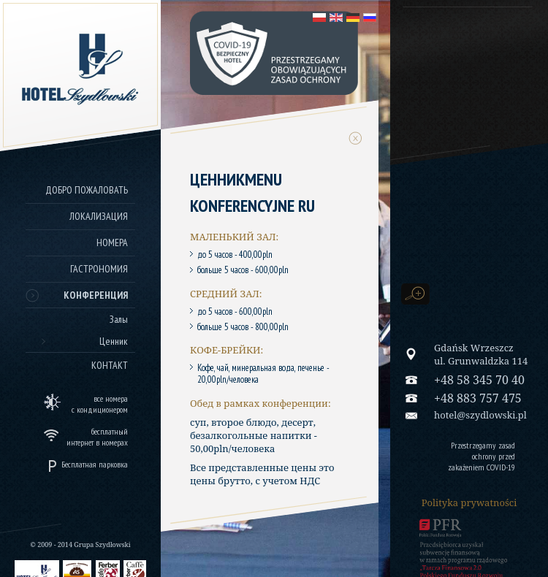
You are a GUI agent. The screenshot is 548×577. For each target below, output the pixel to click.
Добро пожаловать (86, 189)
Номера (112, 242)
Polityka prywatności (469, 502)
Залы (119, 319)
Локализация (98, 216)
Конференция (96, 295)
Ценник (113, 341)
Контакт (109, 365)
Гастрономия (99, 268)
